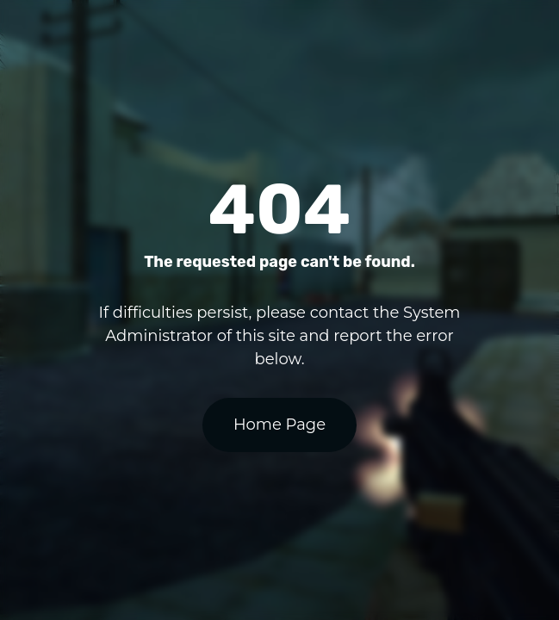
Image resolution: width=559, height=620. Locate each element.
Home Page (279, 424)
